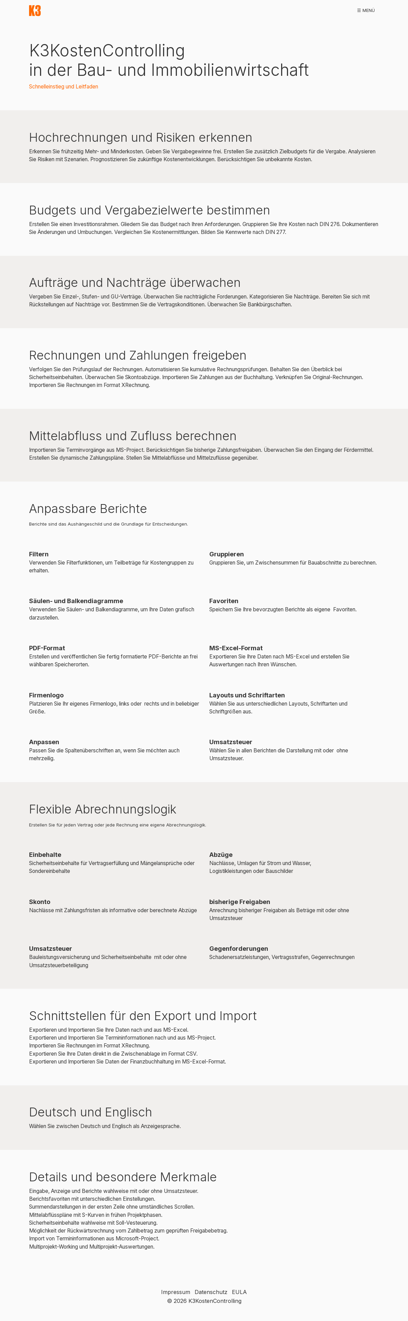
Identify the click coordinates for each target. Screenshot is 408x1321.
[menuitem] (65, 10)
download (95, 10)
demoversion (133, 10)
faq (333, 10)
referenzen (172, 10)
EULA (239, 1292)
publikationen (244, 10)
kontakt (358, 10)
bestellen (206, 10)
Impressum (175, 1292)
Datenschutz (211, 1292)
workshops (285, 10)
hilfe (314, 10)
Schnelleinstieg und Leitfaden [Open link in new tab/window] (63, 86)
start (65, 10)
